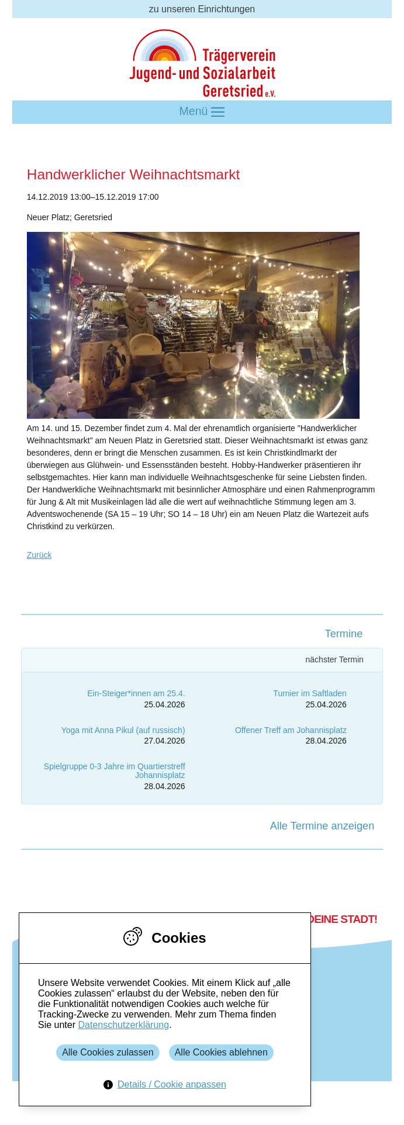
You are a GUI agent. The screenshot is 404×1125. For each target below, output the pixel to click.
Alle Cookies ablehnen (221, 1052)
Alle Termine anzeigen (322, 826)
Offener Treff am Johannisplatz (291, 730)
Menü (202, 112)
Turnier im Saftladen (310, 693)
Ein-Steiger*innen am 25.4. (136, 693)
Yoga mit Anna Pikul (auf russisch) (123, 730)
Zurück (39, 555)
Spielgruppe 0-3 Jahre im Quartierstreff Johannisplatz (114, 771)
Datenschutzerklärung (123, 1025)
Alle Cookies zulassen (108, 1052)
